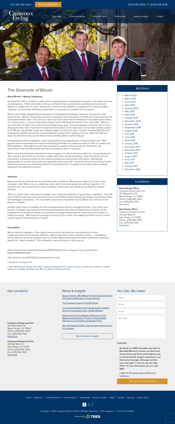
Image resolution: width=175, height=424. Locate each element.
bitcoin (29, 266)
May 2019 (129, 111)
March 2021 (130, 98)
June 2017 (130, 159)
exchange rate (32, 269)
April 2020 (130, 105)
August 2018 (131, 130)
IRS (41, 269)
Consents (123, 343)
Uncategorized (25, 262)
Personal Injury (99, 16)
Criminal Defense (77, 16)
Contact (159, 16)
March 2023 (131, 95)
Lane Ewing (48, 269)
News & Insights (141, 16)
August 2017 (131, 156)
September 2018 (133, 127)
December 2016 (132, 169)
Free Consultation (48, 4)
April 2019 (130, 114)
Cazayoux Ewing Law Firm (54, 266)
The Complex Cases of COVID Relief (80, 303)
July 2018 (129, 134)
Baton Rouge (19, 266)
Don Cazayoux (96, 266)
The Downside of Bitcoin (30, 90)
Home (28, 397)
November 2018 (132, 121)
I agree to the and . (138, 374)
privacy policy (138, 373)
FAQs (112, 397)
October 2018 (131, 124)
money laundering (62, 269)
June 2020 (130, 101)
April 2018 (130, 140)
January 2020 (131, 108)
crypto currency (73, 266)
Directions (124, 204)
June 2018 (130, 137)
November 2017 (132, 150)
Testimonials (120, 16)
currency (85, 266)
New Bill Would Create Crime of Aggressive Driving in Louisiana (87, 327)
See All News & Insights (87, 336)
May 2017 (129, 162)
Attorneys (57, 16)
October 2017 (131, 153)
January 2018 (131, 143)
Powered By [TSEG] (87, 417)
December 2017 (132, 146)
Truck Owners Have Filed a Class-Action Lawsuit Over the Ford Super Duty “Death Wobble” (85, 309)
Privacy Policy (143, 397)
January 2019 (131, 118)
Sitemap (130, 397)
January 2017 (131, 166)
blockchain (37, 266)
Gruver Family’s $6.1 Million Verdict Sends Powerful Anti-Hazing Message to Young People (87, 297)
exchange (21, 269)
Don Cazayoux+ (107, 411)
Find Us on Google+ (126, 411)
